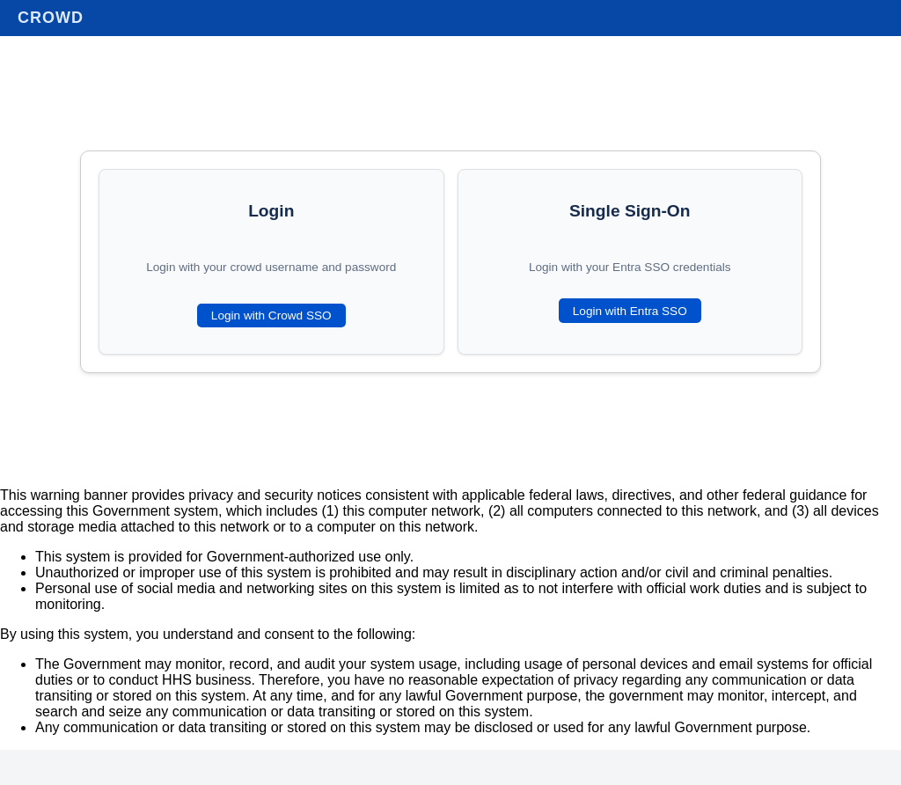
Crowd (51, 17)
